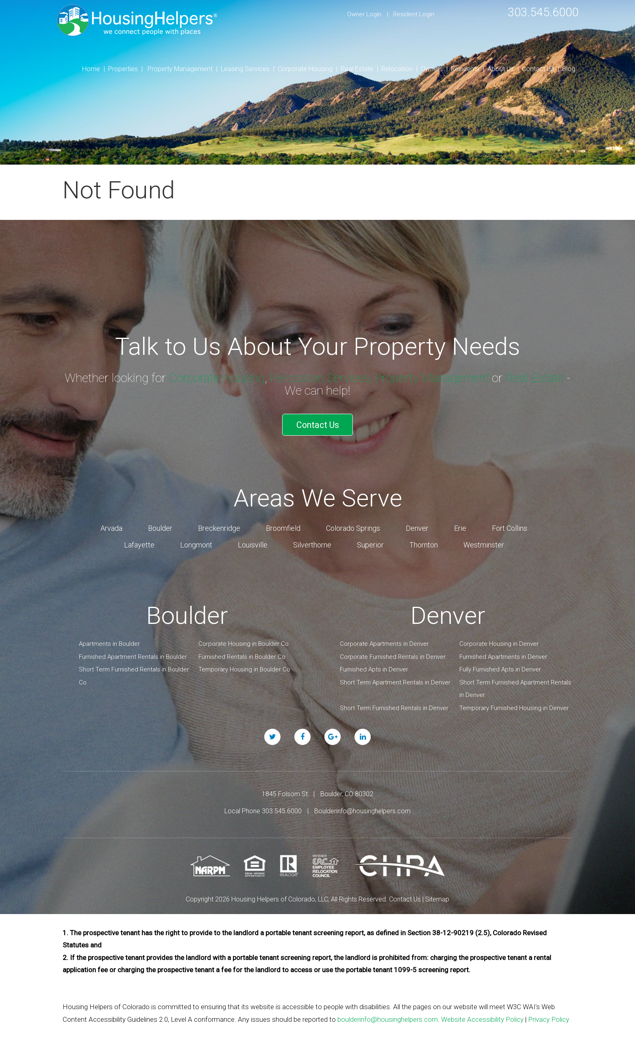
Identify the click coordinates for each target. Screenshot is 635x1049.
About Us (500, 69)
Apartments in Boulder (109, 642)
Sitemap (437, 898)
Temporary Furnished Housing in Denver (514, 706)
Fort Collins (509, 527)
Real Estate (357, 69)
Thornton (423, 543)
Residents (465, 69)
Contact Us (538, 69)
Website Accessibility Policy (482, 1018)
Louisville (252, 543)
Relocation (397, 69)
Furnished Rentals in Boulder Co (241, 655)
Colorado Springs (353, 527)
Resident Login (413, 14)
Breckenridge (219, 527)
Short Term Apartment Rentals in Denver (395, 681)
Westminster (483, 543)
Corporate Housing (305, 69)
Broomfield (283, 527)
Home (91, 69)
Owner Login (364, 14)
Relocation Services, (324, 378)
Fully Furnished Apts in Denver (500, 668)
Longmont (196, 543)
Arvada (111, 527)
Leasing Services (245, 69)
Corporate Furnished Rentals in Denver (393, 655)
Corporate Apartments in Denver (384, 642)
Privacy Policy (548, 1018)
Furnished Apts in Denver (374, 668)
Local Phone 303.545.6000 (263, 810)
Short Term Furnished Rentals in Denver (394, 706)
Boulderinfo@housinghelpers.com (362, 810)
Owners (432, 69)
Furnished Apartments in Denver (503, 655)
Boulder (160, 527)
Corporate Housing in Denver (499, 642)
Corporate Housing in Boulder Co (243, 642)
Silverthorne (312, 543)
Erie (460, 527)
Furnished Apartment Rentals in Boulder (133, 655)
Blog (568, 69)
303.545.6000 (541, 12)
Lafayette (139, 543)
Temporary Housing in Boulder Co (244, 668)
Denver (417, 527)
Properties (123, 69)
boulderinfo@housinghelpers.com (387, 1018)
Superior (370, 543)
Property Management (180, 69)
